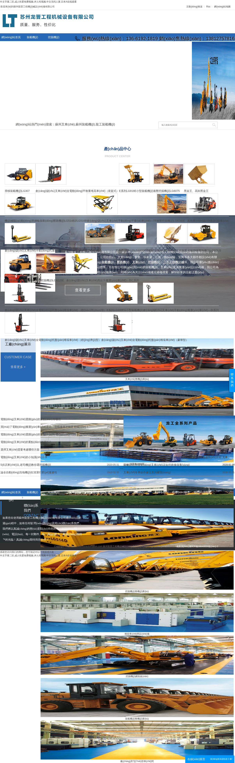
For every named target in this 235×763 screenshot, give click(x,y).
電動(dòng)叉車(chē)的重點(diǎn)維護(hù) (26, 442)
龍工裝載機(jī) (105, 124)
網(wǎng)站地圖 (222, 6)
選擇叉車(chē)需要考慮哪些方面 (20, 449)
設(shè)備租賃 (117, 45)
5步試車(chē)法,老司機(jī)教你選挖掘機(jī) (26, 464)
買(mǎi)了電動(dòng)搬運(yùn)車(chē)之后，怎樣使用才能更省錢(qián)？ (45, 426)
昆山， (151, 516)
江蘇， (123, 516)
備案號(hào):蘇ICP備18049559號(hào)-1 (197, 546)
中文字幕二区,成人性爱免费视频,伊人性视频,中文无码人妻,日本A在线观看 (38, 1)
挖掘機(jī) (53, 37)
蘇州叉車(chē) (65, 124)
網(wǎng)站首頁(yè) (11, 41)
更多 (106, 520)
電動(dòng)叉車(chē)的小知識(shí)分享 (24, 457)
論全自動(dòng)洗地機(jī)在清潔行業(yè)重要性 (29, 472)
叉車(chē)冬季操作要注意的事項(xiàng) (147, 472)
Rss (208, 6)
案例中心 (159, 492)
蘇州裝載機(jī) (85, 124)
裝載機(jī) (32, 37)
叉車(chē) (32, 45)
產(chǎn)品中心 (75, 45)
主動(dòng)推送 (194, 6)
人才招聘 (159, 45)
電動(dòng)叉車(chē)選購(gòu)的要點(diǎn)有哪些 (31, 419)
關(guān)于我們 (53, 45)
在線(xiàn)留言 (138, 45)
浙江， (130, 516)
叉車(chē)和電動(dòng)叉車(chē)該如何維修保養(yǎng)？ (156, 464)
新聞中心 (96, 45)
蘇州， (144, 516)
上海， (137, 516)
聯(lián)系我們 (181, 45)
